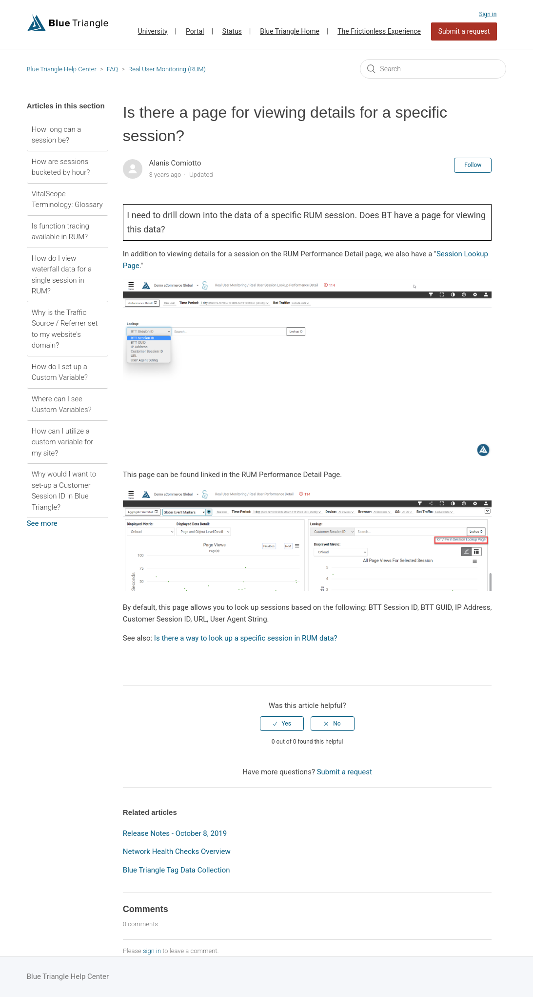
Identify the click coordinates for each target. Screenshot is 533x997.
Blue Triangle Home (289, 31)
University (153, 31)
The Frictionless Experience (379, 31)
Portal (195, 31)
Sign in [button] (487, 14)
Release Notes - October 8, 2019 (175, 833)
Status (232, 31)
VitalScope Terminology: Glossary (67, 199)
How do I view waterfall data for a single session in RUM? (62, 275)
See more (42, 523)
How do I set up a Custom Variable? (60, 372)
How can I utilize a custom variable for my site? (63, 442)
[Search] (433, 69)
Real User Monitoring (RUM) (167, 69)
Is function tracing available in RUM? (60, 232)
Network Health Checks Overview (177, 851)
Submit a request (464, 31)
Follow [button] (472, 165)
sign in (152, 951)
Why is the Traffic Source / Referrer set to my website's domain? (65, 329)
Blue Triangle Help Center (62, 69)
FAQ (112, 69)
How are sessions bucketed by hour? (61, 167)
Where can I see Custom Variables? (62, 405)
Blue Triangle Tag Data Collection (176, 870)
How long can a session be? (56, 135)
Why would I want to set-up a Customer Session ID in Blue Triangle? (64, 491)
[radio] (282, 723)
